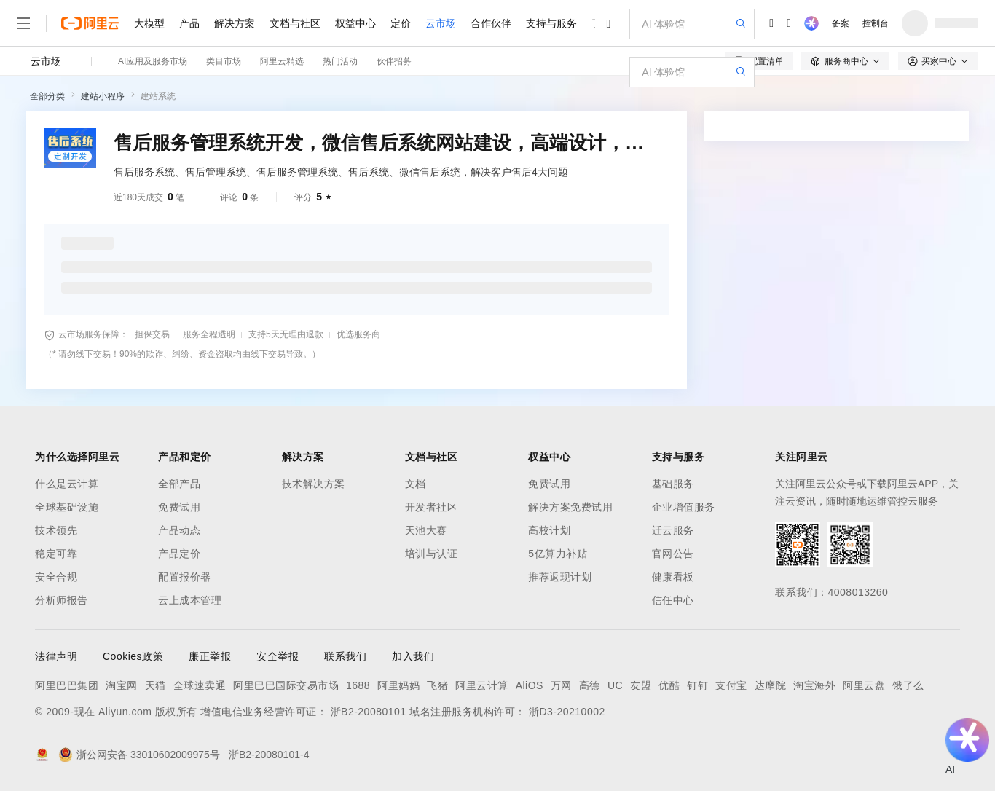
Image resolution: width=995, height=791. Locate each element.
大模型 (149, 23)
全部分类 (47, 96)
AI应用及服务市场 (152, 61)
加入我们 (413, 656)
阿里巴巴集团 (66, 685)
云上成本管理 (189, 600)
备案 (840, 23)
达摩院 (771, 685)
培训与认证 (431, 553)
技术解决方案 (313, 483)
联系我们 (345, 656)
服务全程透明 (209, 334)
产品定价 (179, 553)
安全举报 (277, 656)
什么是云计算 (66, 483)
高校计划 (549, 530)
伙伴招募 (394, 61)
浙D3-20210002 (567, 711)
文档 (415, 483)
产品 (189, 23)
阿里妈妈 (398, 685)
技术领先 (56, 530)
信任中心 (673, 600)
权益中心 (355, 23)
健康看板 (673, 577)
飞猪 (437, 685)
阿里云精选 (282, 61)
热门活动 (340, 61)
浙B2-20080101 (368, 711)
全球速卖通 (200, 685)
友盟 (640, 685)
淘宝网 (122, 685)
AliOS (529, 685)
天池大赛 (426, 530)
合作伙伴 (491, 23)
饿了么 (908, 685)
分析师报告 (61, 600)
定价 (400, 23)
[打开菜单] (23, 23)
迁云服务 (673, 530)
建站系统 (158, 96)
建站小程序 (103, 96)
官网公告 (673, 553)
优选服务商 (358, 334)
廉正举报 (210, 656)
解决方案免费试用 (570, 507)
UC (615, 685)
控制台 (875, 23)
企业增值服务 (683, 507)
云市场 (440, 23)
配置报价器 (184, 577)
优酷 (669, 685)
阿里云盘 (864, 685)
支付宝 (731, 685)
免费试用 (179, 507)
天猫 (155, 685)
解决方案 (234, 23)
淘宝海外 (814, 685)
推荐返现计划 (559, 577)
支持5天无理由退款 (285, 334)
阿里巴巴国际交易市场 (286, 685)
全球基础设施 (66, 507)
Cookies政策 (133, 656)
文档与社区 (295, 23)
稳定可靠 (56, 553)
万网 (561, 685)
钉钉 (697, 685)
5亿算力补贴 (557, 553)
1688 (358, 685)
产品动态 (179, 530)
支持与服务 (551, 23)
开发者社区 (431, 507)
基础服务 (673, 483)
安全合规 (56, 577)
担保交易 (152, 334)
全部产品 (179, 483)
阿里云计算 (481, 685)
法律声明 (56, 656)
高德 (589, 685)
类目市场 (223, 61)
